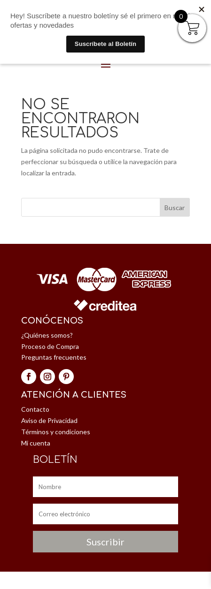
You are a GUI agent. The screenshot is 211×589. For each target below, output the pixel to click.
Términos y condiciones (55, 432)
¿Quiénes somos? (47, 335)
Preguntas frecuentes (53, 357)
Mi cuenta (35, 443)
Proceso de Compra (50, 346)
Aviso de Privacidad (49, 420)
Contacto (35, 409)
